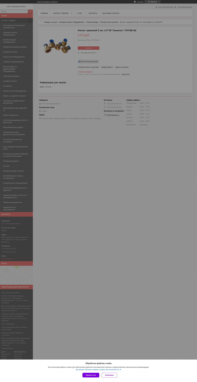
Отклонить (109, 375)
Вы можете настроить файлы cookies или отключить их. (97, 370)
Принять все (91, 375)
